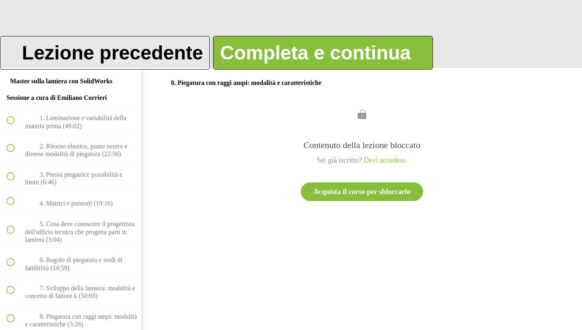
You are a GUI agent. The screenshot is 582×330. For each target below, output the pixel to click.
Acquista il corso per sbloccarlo (362, 192)
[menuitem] (71, 19)
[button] (15, 19)
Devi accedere (384, 160)
